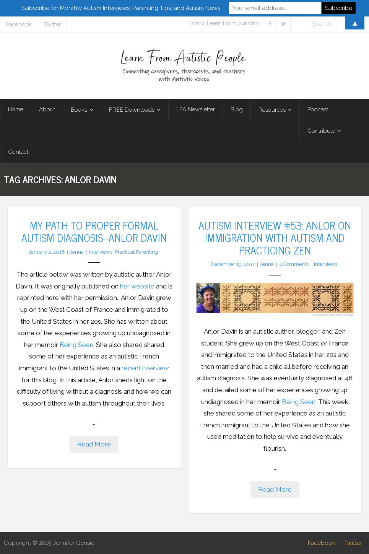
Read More (94, 444)
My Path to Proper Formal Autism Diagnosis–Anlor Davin (94, 231)
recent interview (145, 368)
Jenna (77, 252)
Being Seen (76, 345)
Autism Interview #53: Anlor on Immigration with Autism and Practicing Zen (274, 237)
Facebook (321, 542)
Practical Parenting (136, 252)
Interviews (100, 252)
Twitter (353, 542)
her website (137, 286)
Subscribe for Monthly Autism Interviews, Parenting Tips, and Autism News (121, 8)
